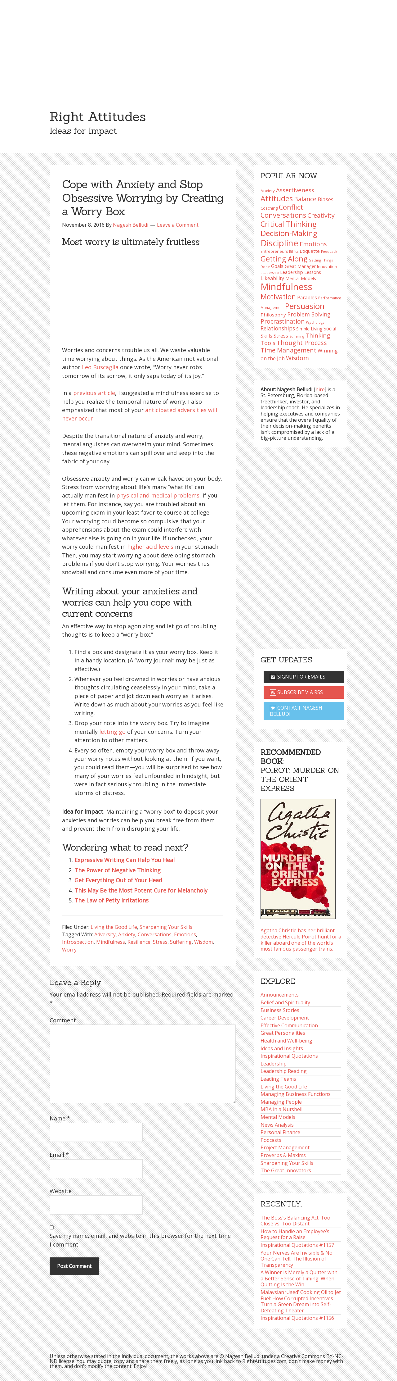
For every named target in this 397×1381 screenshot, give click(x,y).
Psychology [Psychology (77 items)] (315, 322)
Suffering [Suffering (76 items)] (296, 336)
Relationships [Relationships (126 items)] (278, 328)
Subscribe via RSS (296, 692)
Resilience (138, 941)
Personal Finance (280, 1132)
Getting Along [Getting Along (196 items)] (284, 259)
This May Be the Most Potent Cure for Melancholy (140, 890)
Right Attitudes (98, 116)
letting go (112, 731)
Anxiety (126, 934)
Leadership (274, 1063)
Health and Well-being (286, 1040)
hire (320, 389)
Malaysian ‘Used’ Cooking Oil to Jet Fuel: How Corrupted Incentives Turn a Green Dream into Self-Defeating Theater (301, 1301)
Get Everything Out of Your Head (118, 880)
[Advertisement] (198, 46)
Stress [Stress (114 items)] (281, 335)
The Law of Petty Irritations (111, 900)
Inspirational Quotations (289, 1055)
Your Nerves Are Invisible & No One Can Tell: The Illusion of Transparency (296, 1258)
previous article (94, 393)
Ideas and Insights (282, 1048)
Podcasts (271, 1140)
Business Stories (280, 1010)
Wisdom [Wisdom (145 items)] (297, 358)
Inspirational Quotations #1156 (297, 1318)
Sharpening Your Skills (166, 927)
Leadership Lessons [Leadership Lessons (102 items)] (300, 272)
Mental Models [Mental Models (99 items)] (300, 278)
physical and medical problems (157, 495)
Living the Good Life (114, 927)
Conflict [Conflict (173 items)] (291, 206)
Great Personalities (283, 1032)
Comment (63, 1020)
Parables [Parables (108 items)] (307, 297)
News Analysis (277, 1124)
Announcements (280, 994)
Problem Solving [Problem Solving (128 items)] (309, 314)
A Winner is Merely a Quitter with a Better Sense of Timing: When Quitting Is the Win (299, 1278)
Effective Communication (289, 1025)
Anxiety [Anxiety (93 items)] (268, 190)
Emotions (185, 934)
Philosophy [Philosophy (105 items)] (273, 314)
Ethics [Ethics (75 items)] (293, 251)
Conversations (155, 934)
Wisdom (203, 941)
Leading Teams (278, 1078)
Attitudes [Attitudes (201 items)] (277, 198)
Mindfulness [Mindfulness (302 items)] (286, 286)
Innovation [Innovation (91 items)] (327, 266)
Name (60, 1118)
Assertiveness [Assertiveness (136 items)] (295, 190)
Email (59, 1154)
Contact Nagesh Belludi (296, 710)
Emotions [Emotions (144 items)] (313, 244)
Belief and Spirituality (285, 1002)
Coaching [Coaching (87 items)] (269, 208)
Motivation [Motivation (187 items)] (278, 297)
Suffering (181, 941)
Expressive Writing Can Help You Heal (124, 860)
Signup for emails (297, 676)
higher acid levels (150, 546)
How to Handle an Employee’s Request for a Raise (295, 1234)
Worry (69, 949)
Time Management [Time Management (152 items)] (288, 350)
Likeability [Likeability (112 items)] (272, 278)
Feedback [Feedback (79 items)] (329, 251)
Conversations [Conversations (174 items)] (283, 215)
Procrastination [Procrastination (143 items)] (283, 321)
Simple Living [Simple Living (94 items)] (309, 329)
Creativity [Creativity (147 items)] (321, 215)
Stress (160, 941)
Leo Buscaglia (100, 367)
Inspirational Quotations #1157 (297, 1245)
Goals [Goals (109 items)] (277, 266)
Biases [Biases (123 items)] (325, 199)
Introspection (78, 941)
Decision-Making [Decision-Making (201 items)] (289, 233)
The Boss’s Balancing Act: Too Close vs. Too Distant (295, 1220)
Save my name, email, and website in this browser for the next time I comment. (140, 1240)
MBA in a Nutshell (281, 1109)
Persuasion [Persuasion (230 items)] (304, 306)
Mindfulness (110, 941)
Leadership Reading (284, 1071)
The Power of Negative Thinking (117, 870)
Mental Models (278, 1117)
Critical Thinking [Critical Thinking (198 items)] (289, 224)
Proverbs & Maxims (283, 1155)
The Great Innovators (286, 1170)
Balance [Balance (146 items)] (305, 199)
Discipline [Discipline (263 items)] (279, 243)
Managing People (281, 1101)
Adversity (105, 934)
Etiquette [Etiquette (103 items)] (310, 251)
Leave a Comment (177, 224)
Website (61, 1191)
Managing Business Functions (296, 1094)
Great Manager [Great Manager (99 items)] (300, 266)
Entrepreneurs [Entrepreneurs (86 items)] (274, 251)
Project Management (285, 1147)
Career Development (285, 1017)
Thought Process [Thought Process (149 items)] (302, 342)
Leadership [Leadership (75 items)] (270, 272)
